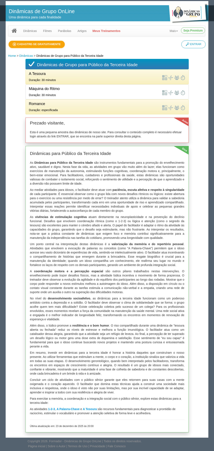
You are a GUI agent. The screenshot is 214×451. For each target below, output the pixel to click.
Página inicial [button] (36, 446)
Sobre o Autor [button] (57, 446)
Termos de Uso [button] (78, 446)
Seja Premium (193, 30)
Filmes (47, 31)
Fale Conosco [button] (117, 446)
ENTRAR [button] (193, 44)
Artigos (82, 31)
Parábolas (64, 31)
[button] (37, 44)
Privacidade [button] (97, 446)
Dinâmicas (30, 31)
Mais (174, 31)
